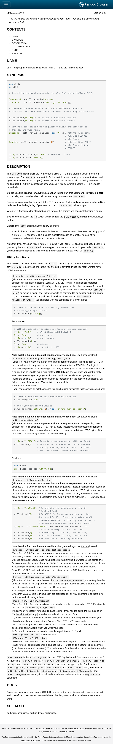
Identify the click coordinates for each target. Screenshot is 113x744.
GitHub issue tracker (76, 728)
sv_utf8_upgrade (31, 660)
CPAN (20, 13)
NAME (15, 36)
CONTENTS (16, 29)
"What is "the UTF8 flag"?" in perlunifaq (67, 621)
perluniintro (23, 713)
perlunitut (38, 621)
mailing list (25, 740)
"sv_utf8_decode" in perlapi (38, 664)
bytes (40, 713)
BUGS (15, 50)
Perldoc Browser (94, 4)
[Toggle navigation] (6, 4)
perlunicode (87, 657)
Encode (85, 355)
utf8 (9, 13)
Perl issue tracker (101, 737)
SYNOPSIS (18, 40)
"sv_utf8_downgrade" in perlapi (60, 660)
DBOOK (41, 728)
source (14, 13)
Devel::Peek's (23, 614)
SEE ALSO (17, 53)
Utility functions (24, 46)
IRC (34, 740)
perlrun (10, 220)
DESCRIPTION (19, 43)
